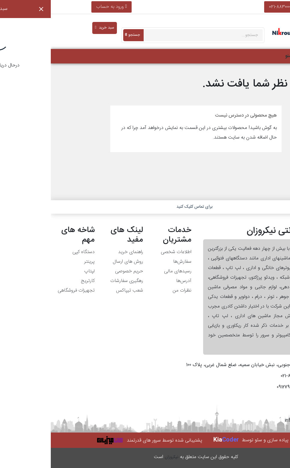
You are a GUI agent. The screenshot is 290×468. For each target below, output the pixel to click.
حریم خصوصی (78, 271)
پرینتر (38, 262)
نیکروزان (121, 457)
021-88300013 (231, 7)
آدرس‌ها (133, 281)
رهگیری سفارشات (76, 281)
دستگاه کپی (33, 252)
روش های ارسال (77, 262)
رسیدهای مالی (127, 271)
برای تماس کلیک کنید (144, 206)
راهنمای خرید (79, 252)
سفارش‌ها (131, 262)
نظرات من (131, 290)
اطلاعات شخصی (125, 252)
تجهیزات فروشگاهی (25, 290)
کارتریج (37, 281)
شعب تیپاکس (78, 290)
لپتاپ (38, 271)
